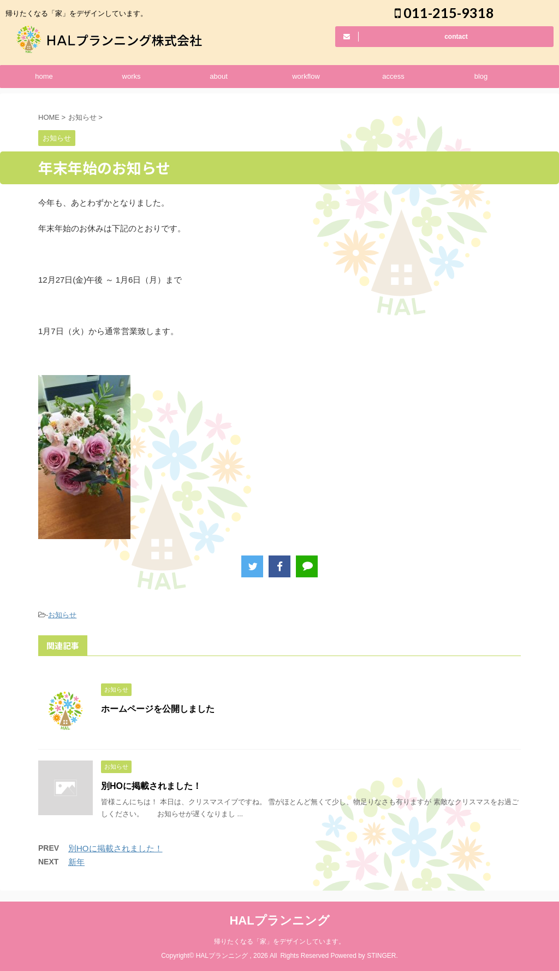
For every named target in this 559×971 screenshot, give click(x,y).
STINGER (381, 956)
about (219, 76)
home (44, 76)
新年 (76, 862)
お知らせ (62, 615)
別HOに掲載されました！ (151, 786)
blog (481, 76)
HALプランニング (279, 920)
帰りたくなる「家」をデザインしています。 (279, 941)
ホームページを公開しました (158, 708)
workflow (306, 76)
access (393, 76)
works (131, 76)
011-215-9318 (444, 12)
